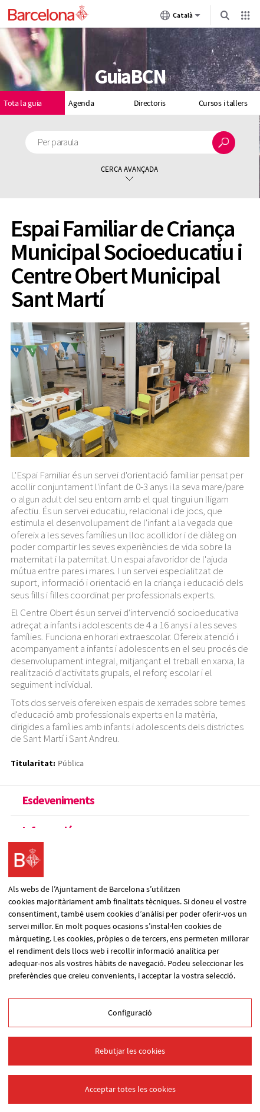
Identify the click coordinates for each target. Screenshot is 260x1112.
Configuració (130, 1012)
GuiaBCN (129, 76)
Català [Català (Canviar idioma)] (180, 17)
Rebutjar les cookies (130, 1051)
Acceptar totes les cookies (130, 1089)
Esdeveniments (58, 800)
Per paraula (58, 142)
